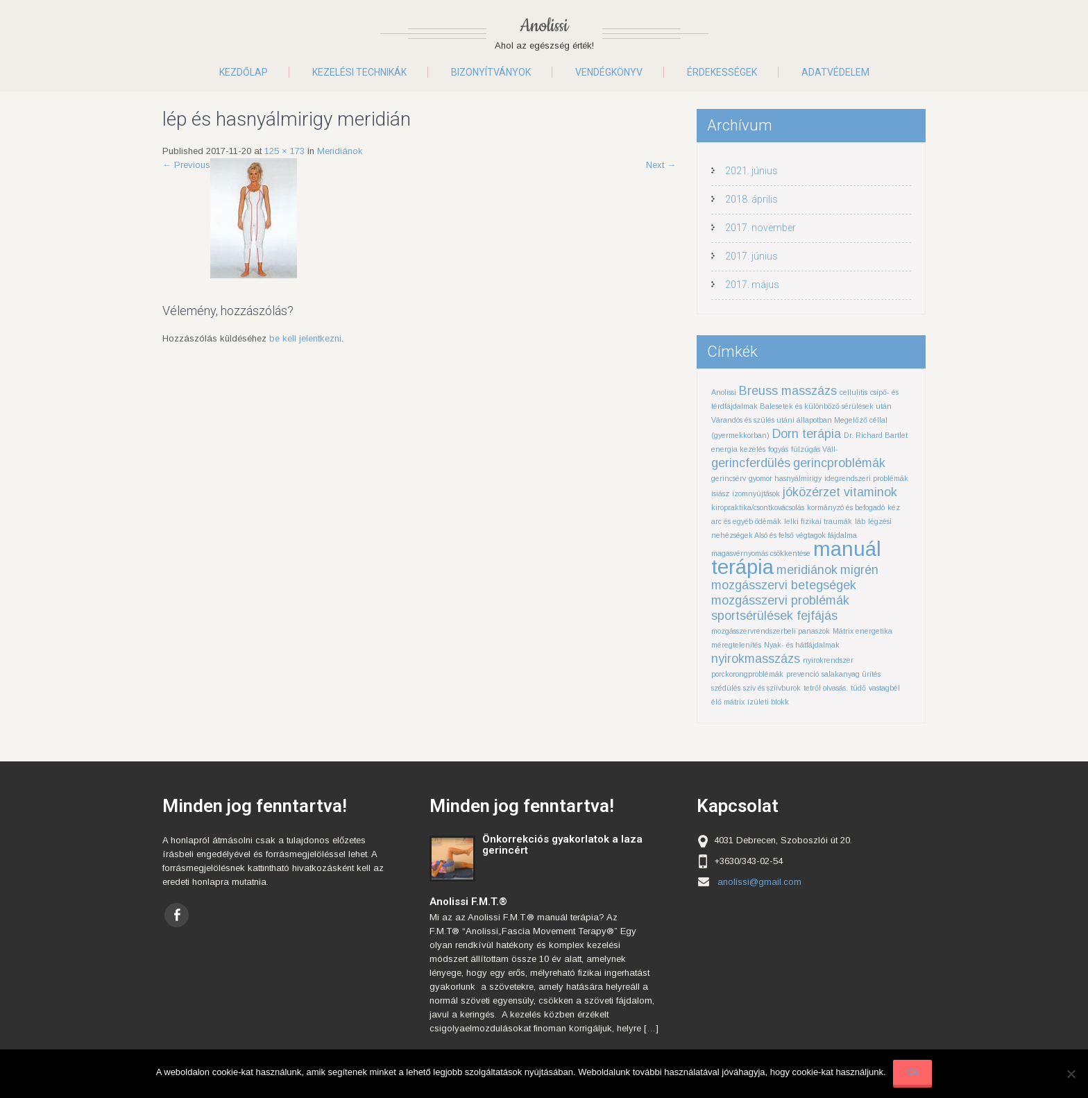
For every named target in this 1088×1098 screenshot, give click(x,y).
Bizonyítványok (491, 72)
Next (661, 165)
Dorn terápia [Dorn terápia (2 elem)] (806, 434)
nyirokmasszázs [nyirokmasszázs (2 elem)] (755, 659)
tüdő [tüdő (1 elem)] (858, 688)
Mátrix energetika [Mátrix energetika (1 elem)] (862, 631)
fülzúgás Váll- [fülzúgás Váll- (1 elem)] (814, 449)
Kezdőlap (243, 72)
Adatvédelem (835, 72)
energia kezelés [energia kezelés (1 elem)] (738, 449)
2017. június (751, 256)
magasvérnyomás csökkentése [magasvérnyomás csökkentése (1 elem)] (760, 553)
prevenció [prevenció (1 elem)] (802, 674)
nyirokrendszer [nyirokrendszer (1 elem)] (828, 660)
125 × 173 (284, 151)
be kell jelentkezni (305, 338)
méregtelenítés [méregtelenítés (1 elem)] (736, 645)
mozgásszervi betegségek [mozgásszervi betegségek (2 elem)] (783, 585)
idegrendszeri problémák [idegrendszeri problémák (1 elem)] (866, 478)
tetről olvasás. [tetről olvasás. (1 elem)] (826, 688)
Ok (913, 1072)
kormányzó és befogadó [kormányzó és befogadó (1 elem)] (846, 507)
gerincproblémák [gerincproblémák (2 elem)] (839, 463)
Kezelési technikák (359, 72)
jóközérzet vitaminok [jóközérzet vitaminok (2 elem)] (840, 492)
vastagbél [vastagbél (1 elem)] (884, 688)
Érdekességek (722, 72)
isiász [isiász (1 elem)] (720, 493)
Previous (186, 165)
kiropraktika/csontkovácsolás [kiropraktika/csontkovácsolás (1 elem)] (757, 507)
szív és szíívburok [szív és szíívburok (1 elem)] (772, 688)
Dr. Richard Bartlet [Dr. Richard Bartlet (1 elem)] (876, 435)
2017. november (760, 227)
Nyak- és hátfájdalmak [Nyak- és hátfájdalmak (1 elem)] (802, 645)
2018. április (751, 199)
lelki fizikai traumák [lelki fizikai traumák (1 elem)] (818, 521)
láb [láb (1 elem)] (860, 521)
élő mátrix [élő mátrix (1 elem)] (728, 702)
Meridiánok (340, 151)
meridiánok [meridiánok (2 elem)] (807, 570)
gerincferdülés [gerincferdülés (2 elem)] (750, 463)
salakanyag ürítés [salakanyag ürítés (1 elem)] (851, 674)
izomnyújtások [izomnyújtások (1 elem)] (756, 493)
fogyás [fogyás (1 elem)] (778, 449)
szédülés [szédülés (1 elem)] (725, 688)
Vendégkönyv (609, 72)
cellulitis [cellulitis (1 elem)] (853, 392)
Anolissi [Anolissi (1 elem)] (723, 392)
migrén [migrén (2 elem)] (859, 570)
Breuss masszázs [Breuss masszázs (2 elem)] (788, 391)
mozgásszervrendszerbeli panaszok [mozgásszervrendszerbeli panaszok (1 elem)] (770, 631)
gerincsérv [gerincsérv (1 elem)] (728, 478)
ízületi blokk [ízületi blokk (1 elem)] (768, 702)
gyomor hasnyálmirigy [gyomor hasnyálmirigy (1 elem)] (785, 478)
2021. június (751, 170)
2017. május (752, 284)
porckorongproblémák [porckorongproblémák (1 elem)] (747, 674)
